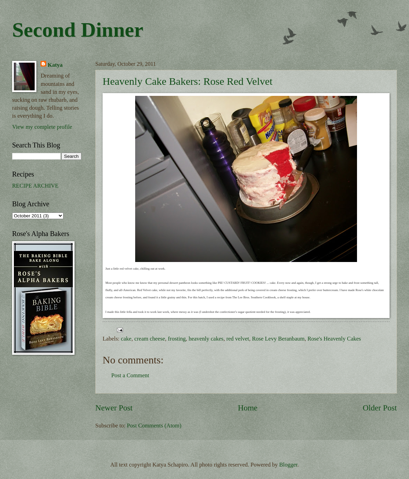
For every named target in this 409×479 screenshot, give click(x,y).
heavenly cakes (206, 338)
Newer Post (113, 407)
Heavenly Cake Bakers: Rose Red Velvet (187, 81)
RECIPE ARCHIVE (35, 185)
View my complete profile (42, 127)
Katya (54, 65)
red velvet (237, 338)
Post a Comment (130, 375)
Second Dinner (77, 29)
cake (126, 338)
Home (248, 407)
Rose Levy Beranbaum (278, 338)
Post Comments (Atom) (154, 425)
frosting (176, 338)
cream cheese (149, 338)
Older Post (380, 407)
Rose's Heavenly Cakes (334, 338)
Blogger (288, 464)
